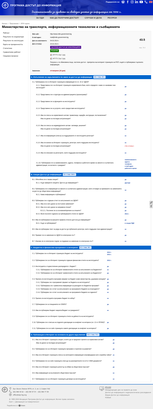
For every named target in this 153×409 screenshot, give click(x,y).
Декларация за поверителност (27, 402)
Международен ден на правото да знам (121, 390)
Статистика (7, 48)
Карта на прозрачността (13, 44)
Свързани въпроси (10, 56)
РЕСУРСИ (112, 17)
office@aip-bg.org (20, 395)
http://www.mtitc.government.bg (61, 34)
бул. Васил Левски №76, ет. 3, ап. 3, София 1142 (31, 389)
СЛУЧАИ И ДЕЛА (93, 17)
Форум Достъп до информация (117, 395)
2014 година (25, 23)
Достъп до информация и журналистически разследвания (128, 392)
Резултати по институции (13, 40)
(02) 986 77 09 (43, 392)
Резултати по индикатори (13, 36)
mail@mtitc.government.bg (59, 37)
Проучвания (14, 23)
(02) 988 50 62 (18, 392)
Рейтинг (6, 33)
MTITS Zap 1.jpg (59, 55)
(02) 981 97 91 (31, 392)
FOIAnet (108, 397)
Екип (11, 402)
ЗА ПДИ (40, 17)
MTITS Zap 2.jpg (59, 58)
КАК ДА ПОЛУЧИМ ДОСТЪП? (64, 17)
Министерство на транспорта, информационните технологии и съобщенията (61, 27)
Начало (4, 23)
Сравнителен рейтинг (11, 52)
